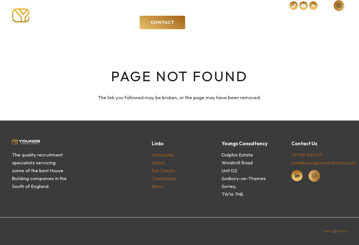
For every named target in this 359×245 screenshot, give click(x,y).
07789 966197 (306, 155)
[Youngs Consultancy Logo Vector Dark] (52, 15)
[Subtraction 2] (303, 5)
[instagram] (339, 5)
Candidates (164, 178)
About (158, 162)
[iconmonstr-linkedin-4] (313, 5)
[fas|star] (297, 175)
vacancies (163, 155)
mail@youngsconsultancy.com (323, 162)
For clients (163, 170)
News (158, 186)
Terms (328, 231)
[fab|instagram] (315, 176)
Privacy (341, 231)
